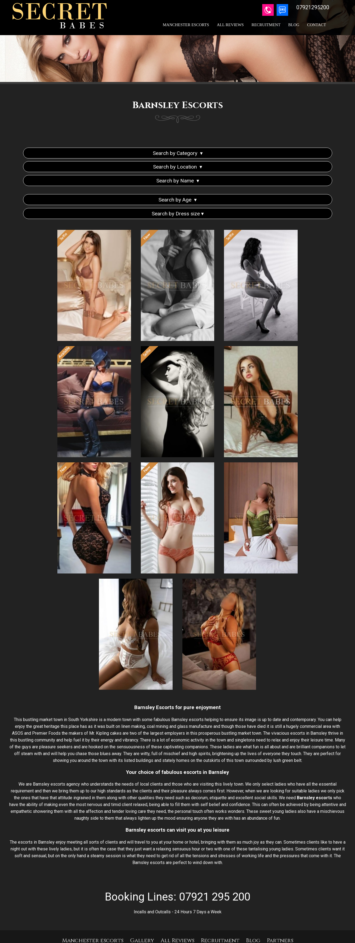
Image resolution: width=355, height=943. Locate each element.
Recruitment (266, 25)
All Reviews (230, 25)
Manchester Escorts (186, 25)
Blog (293, 25)
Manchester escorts (92, 901)
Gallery (142, 901)
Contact (316, 25)
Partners (280, 901)
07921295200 (195, 917)
